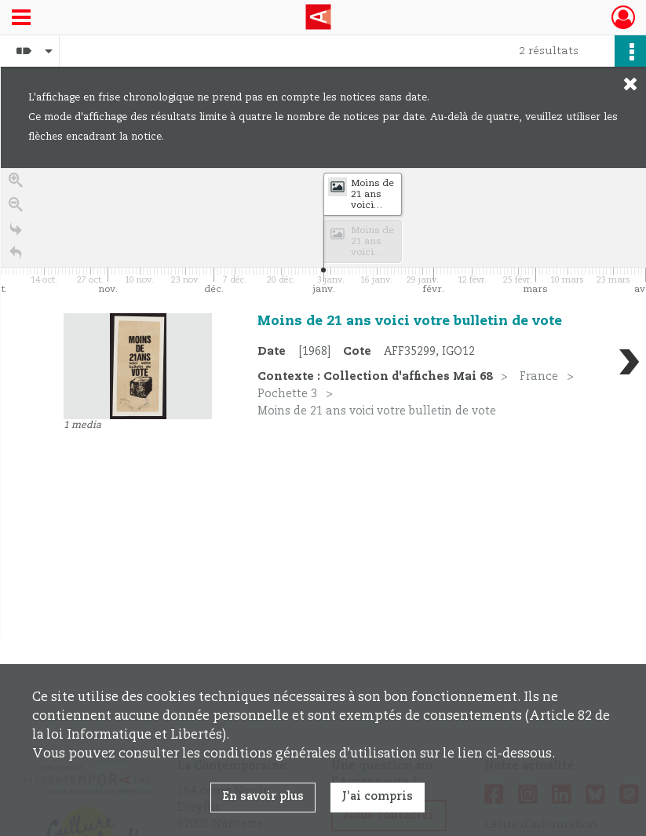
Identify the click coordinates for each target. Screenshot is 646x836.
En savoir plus (263, 796)
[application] (323, 233)
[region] (323, 403)
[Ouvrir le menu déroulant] (21, 18)
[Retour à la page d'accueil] (16, 258)
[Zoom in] (16, 185)
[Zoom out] (16, 209)
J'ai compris (377, 796)
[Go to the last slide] (16, 233)
